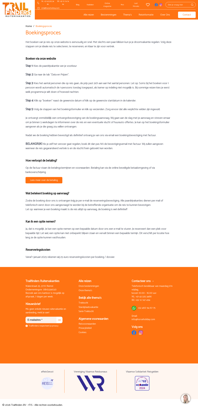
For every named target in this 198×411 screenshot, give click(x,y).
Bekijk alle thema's (90, 298)
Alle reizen (89, 15)
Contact (187, 15)
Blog (77, 4)
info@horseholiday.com (50, 8)
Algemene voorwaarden (93, 319)
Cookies (82, 332)
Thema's (127, 15)
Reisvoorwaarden (87, 324)
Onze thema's (85, 290)
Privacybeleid (85, 328)
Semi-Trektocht (86, 311)
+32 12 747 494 (143, 300)
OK (59, 320)
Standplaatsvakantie (88, 307)
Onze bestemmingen (89, 286)
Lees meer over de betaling (44, 180)
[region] (185, 398)
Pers (122, 4)
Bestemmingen (108, 15)
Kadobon (90, 4)
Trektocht (83, 303)
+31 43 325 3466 (144, 297)
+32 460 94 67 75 (146, 308)
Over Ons (165, 15)
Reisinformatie (146, 15)
